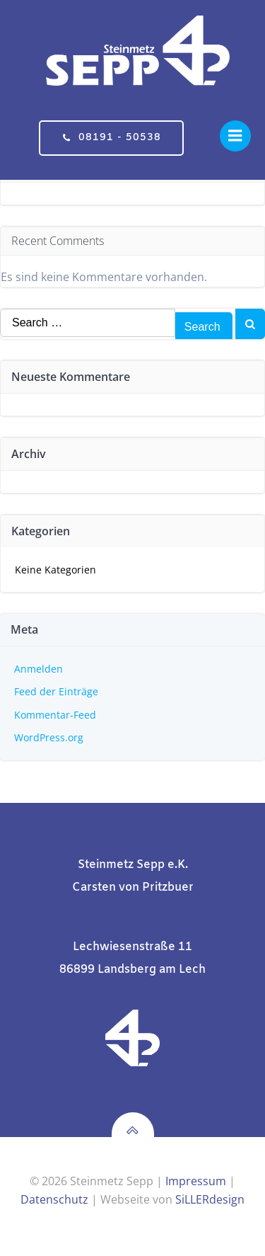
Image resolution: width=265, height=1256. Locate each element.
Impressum (195, 1181)
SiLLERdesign (210, 1199)
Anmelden (38, 668)
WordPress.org (48, 737)
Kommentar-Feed (55, 714)
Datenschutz (54, 1199)
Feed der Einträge (56, 691)
